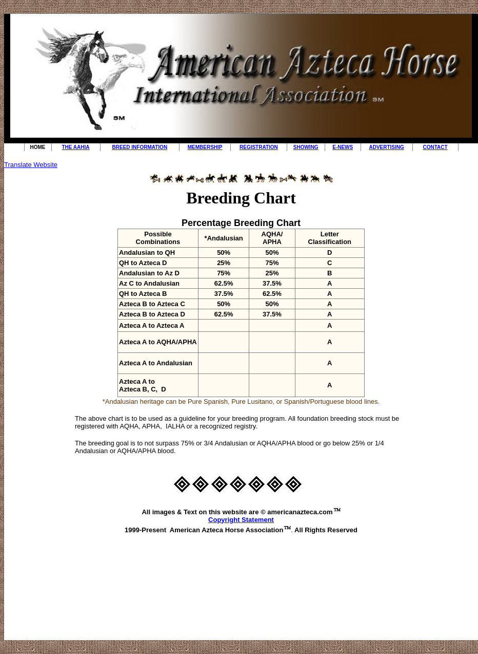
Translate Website (30, 165)
